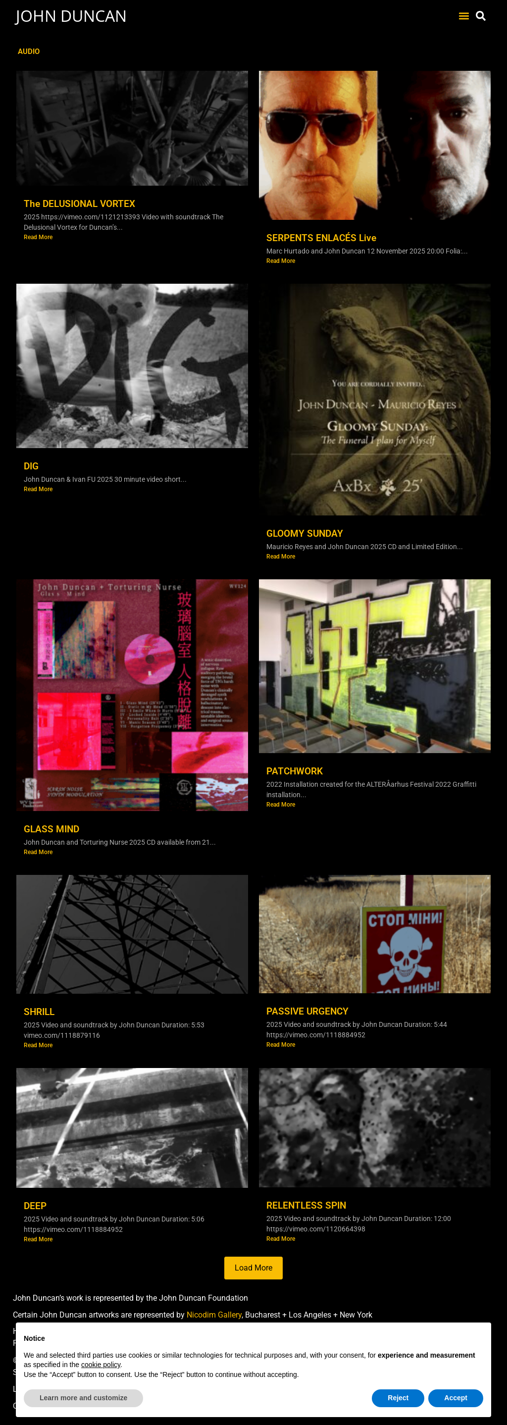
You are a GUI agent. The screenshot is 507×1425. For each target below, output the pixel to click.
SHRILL (39, 1012)
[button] (464, 16)
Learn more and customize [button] (83, 1398)
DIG (31, 466)
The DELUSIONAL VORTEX (79, 203)
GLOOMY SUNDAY (304, 533)
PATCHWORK (294, 771)
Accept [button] (455, 1398)
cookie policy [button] (100, 1365)
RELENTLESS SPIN (306, 1205)
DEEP (35, 1206)
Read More (38, 237)
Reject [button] (398, 1398)
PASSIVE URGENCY (307, 1011)
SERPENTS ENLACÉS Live (321, 238)
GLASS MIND (51, 829)
